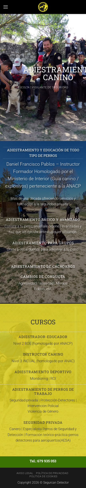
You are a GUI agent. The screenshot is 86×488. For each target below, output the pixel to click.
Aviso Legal (25, 473)
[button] (5, 7)
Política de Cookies (43, 476)
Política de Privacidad (52, 473)
